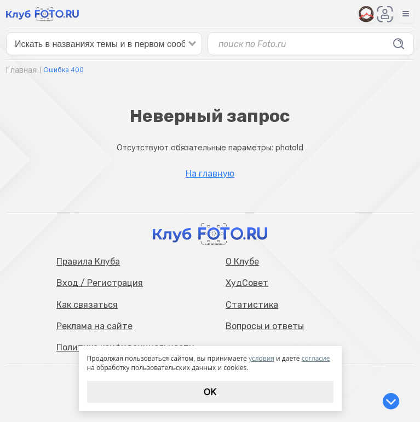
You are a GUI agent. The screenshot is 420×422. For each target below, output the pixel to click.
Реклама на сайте (94, 326)
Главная (21, 69)
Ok (210, 391)
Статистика (252, 305)
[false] (104, 43)
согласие (316, 358)
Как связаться (87, 305)
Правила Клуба (88, 261)
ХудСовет (247, 283)
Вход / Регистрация (99, 283)
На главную (210, 174)
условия (261, 358)
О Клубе (242, 261)
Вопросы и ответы (265, 326)
